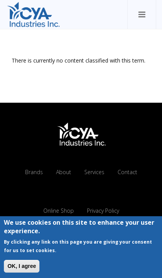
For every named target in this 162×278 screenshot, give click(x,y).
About (63, 172)
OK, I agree (21, 267)
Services (94, 172)
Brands (34, 172)
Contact (127, 172)
